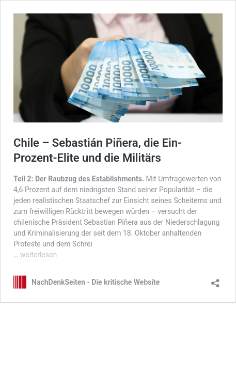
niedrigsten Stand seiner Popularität (137, 189)
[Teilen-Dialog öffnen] (215, 280)
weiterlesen (38, 255)
